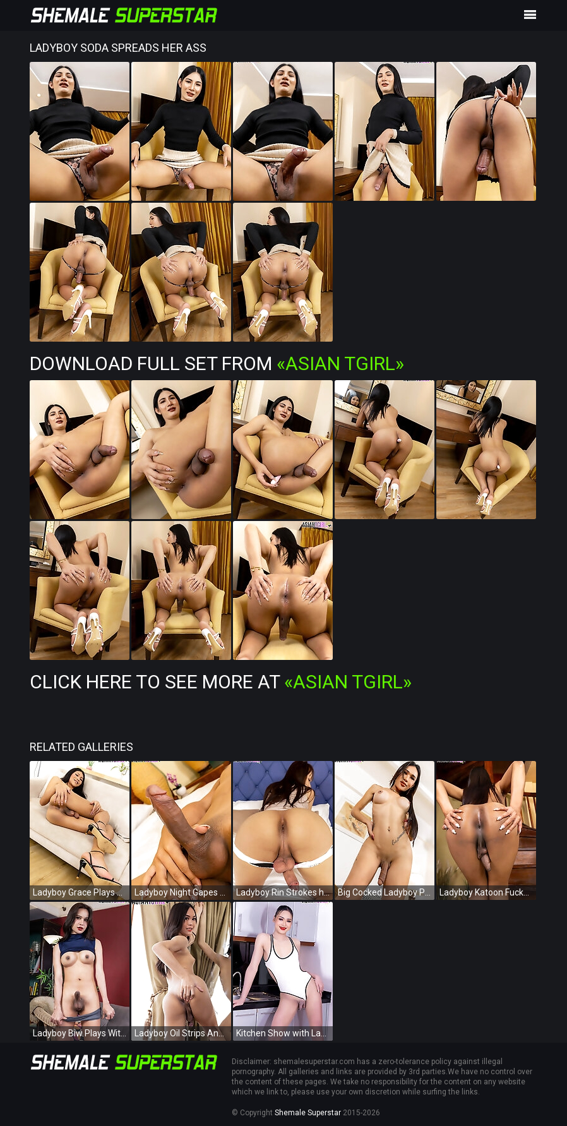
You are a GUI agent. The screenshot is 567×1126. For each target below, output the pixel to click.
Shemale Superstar (308, 1112)
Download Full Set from (217, 363)
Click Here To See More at (221, 682)
